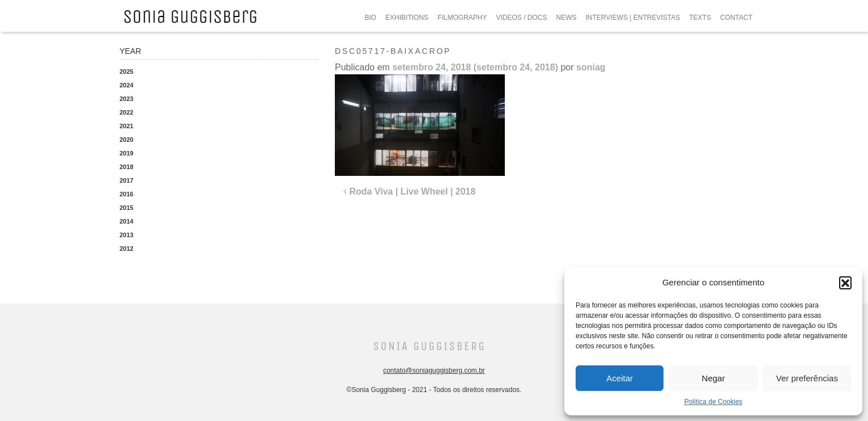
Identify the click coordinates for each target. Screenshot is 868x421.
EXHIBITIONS (406, 18)
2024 (126, 85)
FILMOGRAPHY (462, 18)
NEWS (566, 18)
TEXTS (700, 18)
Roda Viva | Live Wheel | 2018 (409, 191)
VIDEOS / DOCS (521, 18)
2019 (126, 153)
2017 (126, 180)
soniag (591, 67)
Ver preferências (807, 378)
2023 (126, 98)
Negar (713, 378)
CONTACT (736, 18)
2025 (126, 71)
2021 (126, 126)
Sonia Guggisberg (429, 346)
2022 (126, 112)
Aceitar (619, 378)
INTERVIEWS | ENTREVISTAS (633, 18)
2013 (126, 234)
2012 (126, 248)
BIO (370, 18)
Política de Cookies (713, 402)
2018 (126, 166)
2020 (126, 139)
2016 (126, 194)
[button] (845, 282)
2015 (126, 207)
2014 (126, 221)
